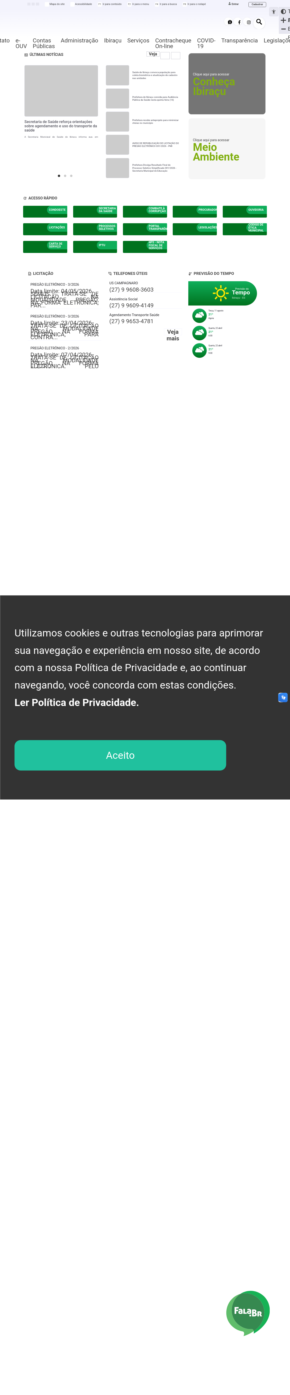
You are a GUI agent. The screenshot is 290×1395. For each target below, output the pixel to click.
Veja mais (150, 59)
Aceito (120, 755)
